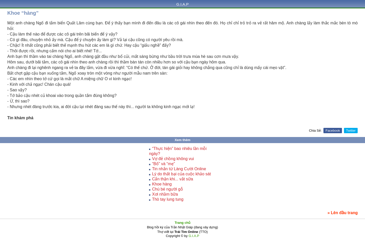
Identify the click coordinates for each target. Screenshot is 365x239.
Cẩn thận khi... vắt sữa (172, 179)
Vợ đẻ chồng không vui (173, 159)
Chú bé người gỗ (167, 189)
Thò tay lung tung (168, 199)
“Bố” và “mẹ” (163, 164)
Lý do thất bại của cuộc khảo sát (181, 174)
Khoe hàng (162, 184)
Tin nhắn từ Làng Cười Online (179, 169)
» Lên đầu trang (342, 213)
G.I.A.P (182, 4)
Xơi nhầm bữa (165, 194)
